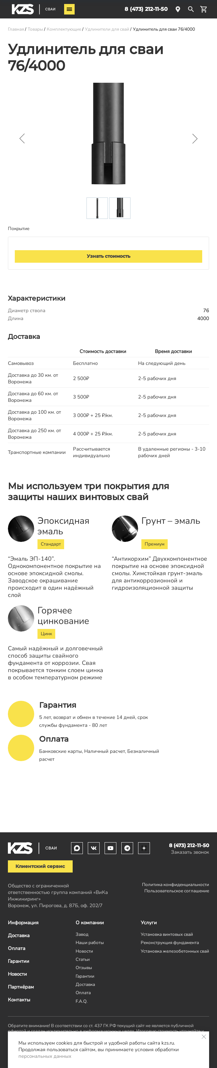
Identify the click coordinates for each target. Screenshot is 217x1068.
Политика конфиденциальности (175, 884)
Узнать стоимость (108, 256)
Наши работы (90, 942)
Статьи (83, 959)
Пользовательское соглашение (176, 891)
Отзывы (84, 967)
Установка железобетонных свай (175, 951)
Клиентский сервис (40, 866)
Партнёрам (21, 987)
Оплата (16, 948)
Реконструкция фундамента (170, 942)
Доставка (19, 935)
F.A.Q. (81, 1001)
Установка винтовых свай (167, 934)
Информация (23, 922)
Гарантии (18, 961)
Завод (82, 934)
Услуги (149, 922)
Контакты (19, 999)
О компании (90, 922)
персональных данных (44, 1056)
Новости (17, 974)
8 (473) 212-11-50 (146, 9)
